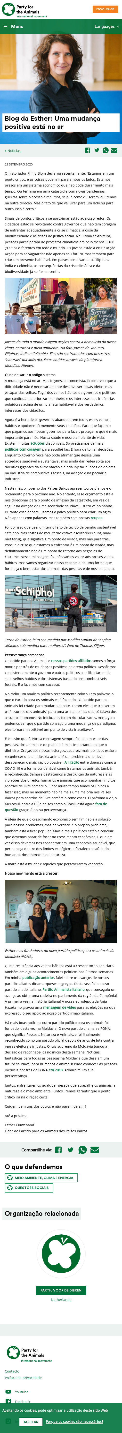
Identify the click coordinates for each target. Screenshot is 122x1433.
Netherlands (61, 1266)
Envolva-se (105, 9)
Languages (105, 26)
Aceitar (31, 1422)
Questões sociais (28, 1187)
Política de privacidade (23, 1377)
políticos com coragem (23, 449)
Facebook (17, 1401)
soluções (38, 443)
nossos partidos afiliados (71, 660)
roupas (96, 517)
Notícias (14, 150)
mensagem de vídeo (59, 1007)
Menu (14, 26)
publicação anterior (38, 977)
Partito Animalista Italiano (63, 989)
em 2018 (56, 1070)
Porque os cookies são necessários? (74, 1421)
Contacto (12, 1371)
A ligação (72, 762)
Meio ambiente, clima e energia (40, 1177)
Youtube (16, 1392)
